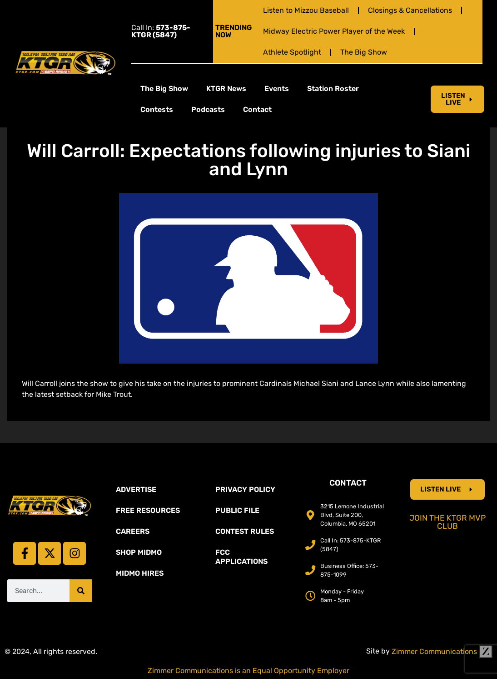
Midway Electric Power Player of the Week (334, 31)
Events (276, 88)
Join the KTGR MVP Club (447, 522)
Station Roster (333, 88)
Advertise (136, 489)
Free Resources (148, 510)
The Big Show (363, 52)
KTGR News (226, 88)
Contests (156, 109)
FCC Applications (241, 557)
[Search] (81, 590)
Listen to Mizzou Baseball (306, 10)
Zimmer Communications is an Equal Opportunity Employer (248, 670)
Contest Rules (244, 531)
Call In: (160, 31)
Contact (257, 109)
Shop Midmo (139, 552)
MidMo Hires (140, 573)
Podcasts (208, 109)
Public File (237, 510)
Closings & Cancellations (410, 10)
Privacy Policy (245, 489)
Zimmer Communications (442, 651)
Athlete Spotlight (292, 52)
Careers (132, 531)
